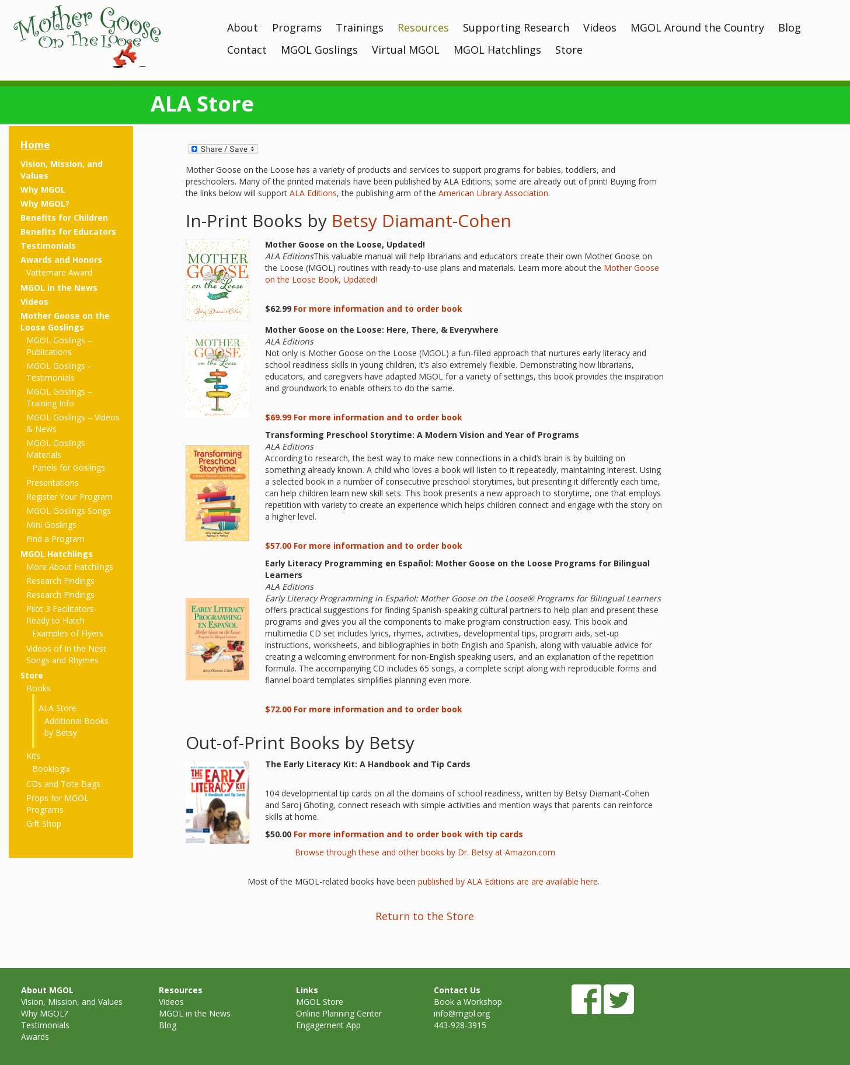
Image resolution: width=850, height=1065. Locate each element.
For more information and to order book (378, 308)
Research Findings (60, 580)
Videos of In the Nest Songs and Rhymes (66, 654)
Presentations (52, 482)
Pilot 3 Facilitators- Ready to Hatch (61, 614)
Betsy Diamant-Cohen (421, 220)
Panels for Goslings (68, 467)
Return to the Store (424, 916)
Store (569, 50)
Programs (297, 27)
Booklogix (51, 768)
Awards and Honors (61, 259)
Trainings (360, 27)
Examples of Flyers (67, 633)
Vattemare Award (59, 272)
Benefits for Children (64, 217)
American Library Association (493, 193)
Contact (247, 50)
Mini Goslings (51, 524)
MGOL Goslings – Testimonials (59, 371)
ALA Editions (313, 193)
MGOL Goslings (319, 50)
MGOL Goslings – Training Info (59, 397)
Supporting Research (516, 27)
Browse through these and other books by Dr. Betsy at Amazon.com (425, 852)
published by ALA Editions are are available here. (510, 881)
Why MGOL (42, 189)
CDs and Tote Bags (63, 783)
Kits (33, 755)
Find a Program (55, 538)
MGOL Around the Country (697, 27)
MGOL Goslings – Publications (59, 346)
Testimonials (48, 245)
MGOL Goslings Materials (55, 448)
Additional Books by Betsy (76, 726)
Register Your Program (69, 496)
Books (38, 688)
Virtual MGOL (406, 50)
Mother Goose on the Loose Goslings (65, 321)
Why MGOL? (44, 203)
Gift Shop (43, 823)
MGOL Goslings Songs (68, 510)
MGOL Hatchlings (497, 50)
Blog (789, 27)
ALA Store (57, 708)
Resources (423, 27)
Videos (599, 27)
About (242, 27)
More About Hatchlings (69, 566)
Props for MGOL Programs (57, 803)
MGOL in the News (58, 287)
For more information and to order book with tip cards (408, 834)
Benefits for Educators (68, 231)
